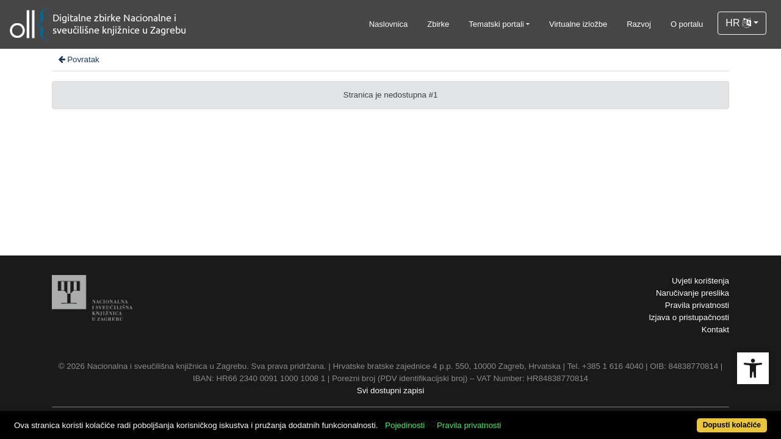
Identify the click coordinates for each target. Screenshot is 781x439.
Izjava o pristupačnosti (689, 317)
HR (738, 23)
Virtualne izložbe (578, 24)
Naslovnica (388, 24)
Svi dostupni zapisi (390, 390)
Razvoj (639, 24)
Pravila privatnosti (697, 305)
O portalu (687, 24)
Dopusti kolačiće (689, 418)
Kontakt (715, 329)
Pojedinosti (444, 418)
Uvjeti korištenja (700, 280)
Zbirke (438, 24)
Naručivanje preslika (692, 293)
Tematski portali (496, 24)
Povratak (78, 59)
